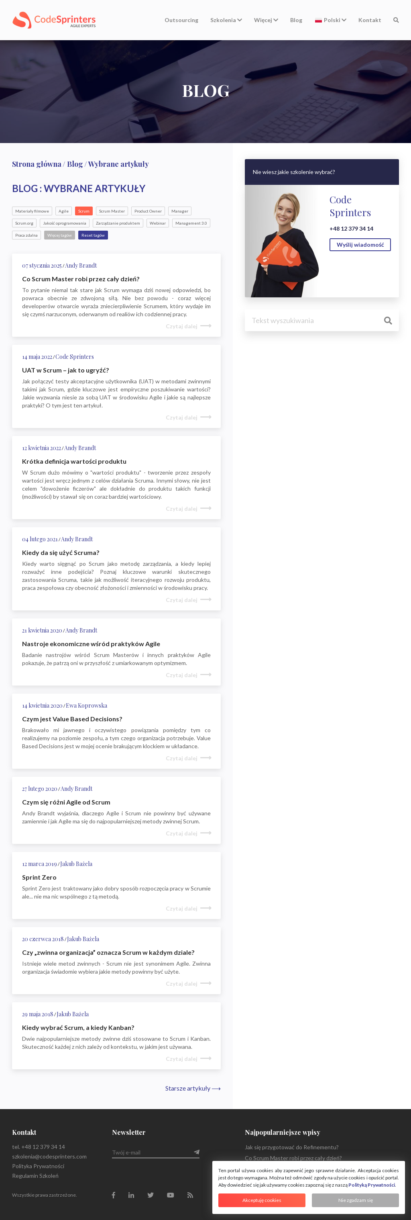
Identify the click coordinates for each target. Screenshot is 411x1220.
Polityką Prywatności (371, 1185)
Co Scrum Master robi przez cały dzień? (293, 1157)
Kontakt (369, 19)
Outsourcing (181, 19)
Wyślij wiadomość (360, 244)
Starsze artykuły (193, 1088)
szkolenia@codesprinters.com (49, 1156)
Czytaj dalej (181, 326)
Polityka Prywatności (38, 1166)
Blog (296, 19)
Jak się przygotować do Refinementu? (292, 1147)
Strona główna (36, 164)
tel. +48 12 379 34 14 (38, 1146)
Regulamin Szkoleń (35, 1175)
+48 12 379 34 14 (351, 228)
